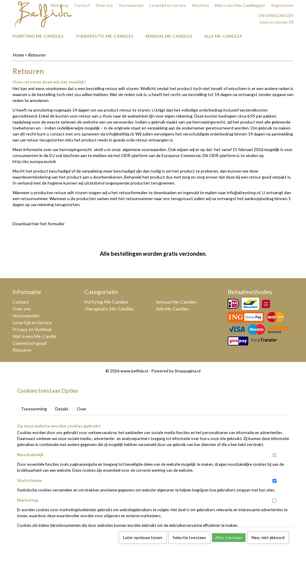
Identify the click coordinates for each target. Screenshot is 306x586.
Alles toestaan (228, 537)
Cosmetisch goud (30, 343)
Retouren (22, 350)
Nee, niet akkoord (268, 537)
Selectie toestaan (189, 537)
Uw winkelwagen (275, 15)
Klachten (200, 5)
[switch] (274, 455)
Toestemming (34, 408)
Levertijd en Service (167, 5)
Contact (82, 5)
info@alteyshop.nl (243, 192)
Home (18, 54)
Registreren (282, 5)
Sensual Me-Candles (168, 36)
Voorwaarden (131, 5)
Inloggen (257, 5)
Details (61, 408)
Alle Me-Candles (223, 36)
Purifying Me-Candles (38, 36)
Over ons (104, 5)
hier (35, 223)
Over (81, 408)
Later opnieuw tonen (142, 537)
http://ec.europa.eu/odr (34, 161)
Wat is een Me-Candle (235, 5)
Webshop (60, 5)
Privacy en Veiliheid (32, 329)
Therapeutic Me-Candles (104, 36)
